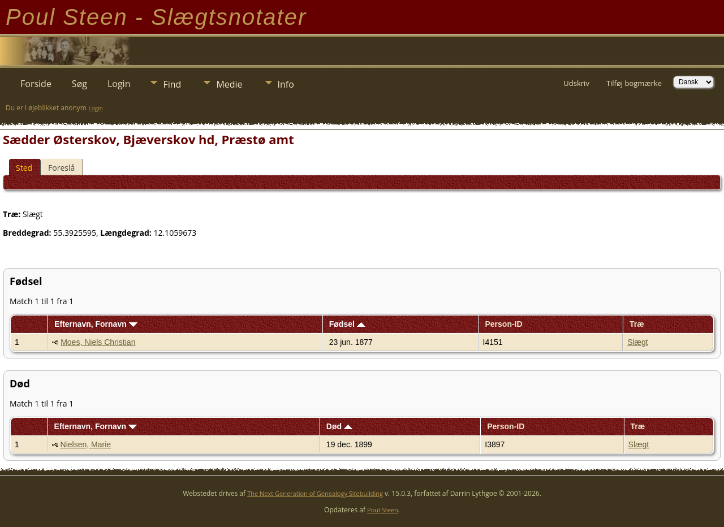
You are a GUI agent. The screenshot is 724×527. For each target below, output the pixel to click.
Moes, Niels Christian (98, 342)
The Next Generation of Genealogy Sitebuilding (315, 493)
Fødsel (347, 324)
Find (172, 84)
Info (286, 84)
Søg (79, 83)
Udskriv (576, 83)
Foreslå (61, 167)
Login (119, 83)
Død (339, 426)
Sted (24, 167)
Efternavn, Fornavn (95, 324)
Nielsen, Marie (86, 444)
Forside (35, 83)
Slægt (637, 342)
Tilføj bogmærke (634, 83)
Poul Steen (382, 510)
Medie (229, 84)
